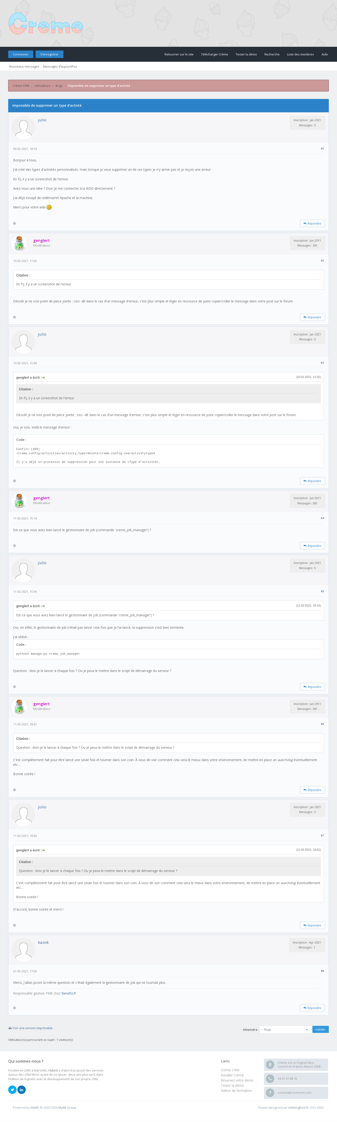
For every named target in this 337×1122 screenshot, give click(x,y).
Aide (325, 54)
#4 (322, 518)
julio (42, 120)
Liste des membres (300, 54)
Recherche (272, 54)
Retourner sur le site (179, 54)
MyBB (35, 1107)
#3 (322, 362)
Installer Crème (232, 1075)
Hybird (53, 1070)
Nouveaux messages (24, 66)
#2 (322, 260)
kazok (43, 942)
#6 (322, 724)
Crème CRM (21, 86)
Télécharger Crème (214, 54)
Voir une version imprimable (33, 1028)
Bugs (59, 86)
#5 (322, 591)
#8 (322, 971)
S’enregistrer (49, 54)
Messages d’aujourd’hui (60, 66)
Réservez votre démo (237, 1080)
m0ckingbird (296, 1107)
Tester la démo (246, 54)
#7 (322, 835)
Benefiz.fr (69, 993)
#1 (322, 148)
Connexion (20, 54)
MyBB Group (67, 1107)
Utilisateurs (42, 86)
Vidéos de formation (236, 1090)
